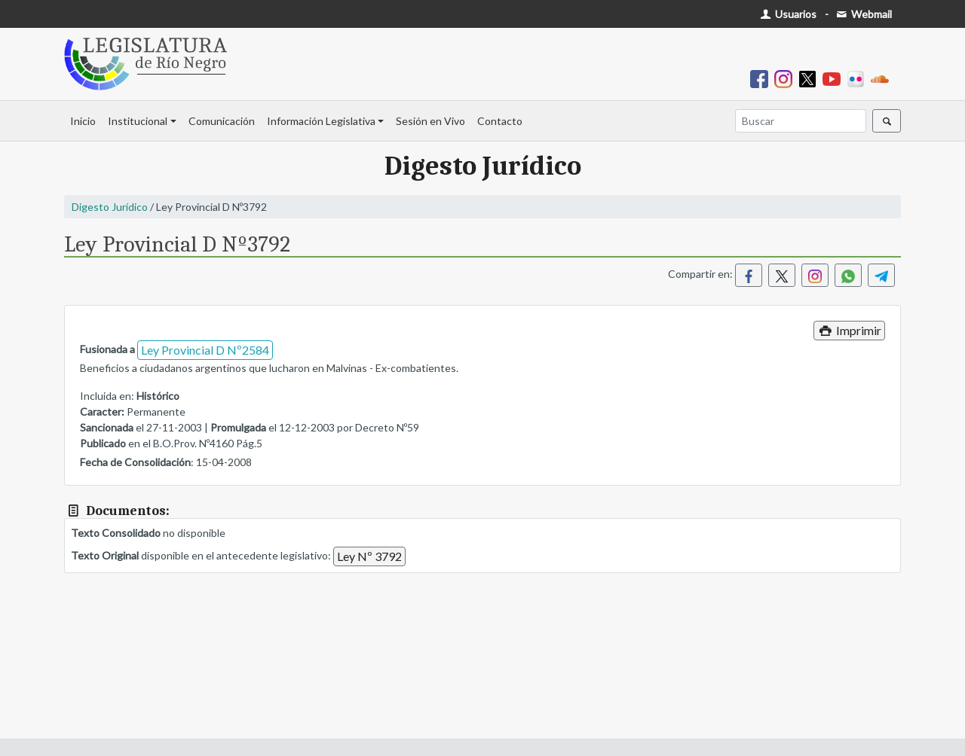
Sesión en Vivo (430, 120)
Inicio (83, 120)
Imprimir (849, 330)
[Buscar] (800, 121)
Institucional (137, 120)
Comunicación (221, 120)
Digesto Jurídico (110, 206)
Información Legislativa (321, 120)
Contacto (499, 120)
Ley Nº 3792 (369, 556)
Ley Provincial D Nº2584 (205, 350)
